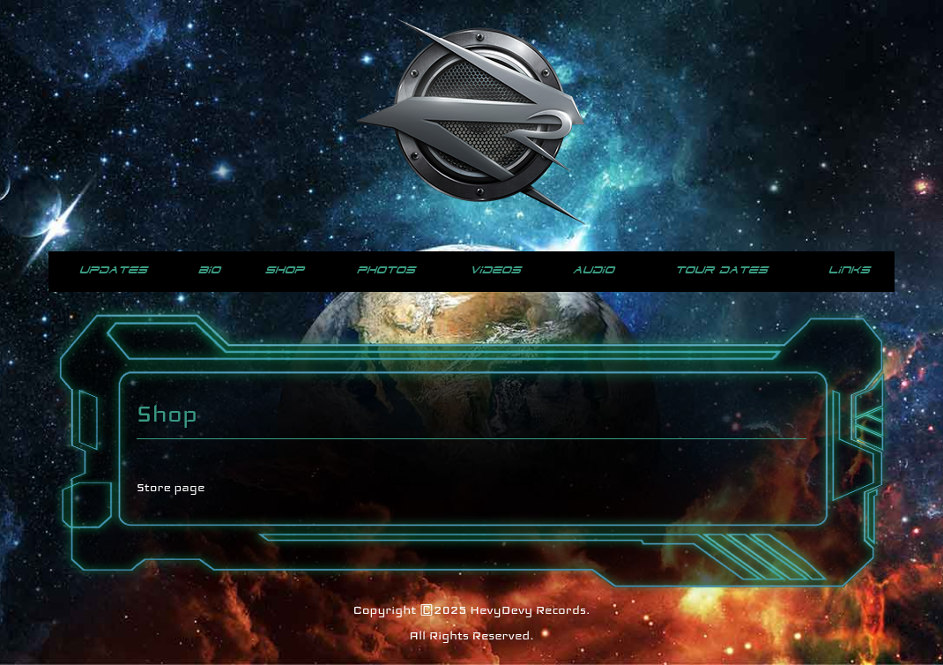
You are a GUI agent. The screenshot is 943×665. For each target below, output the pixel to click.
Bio (209, 270)
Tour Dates (721, 270)
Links (849, 270)
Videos (495, 270)
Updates (113, 270)
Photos (386, 270)
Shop (284, 270)
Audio (593, 270)
